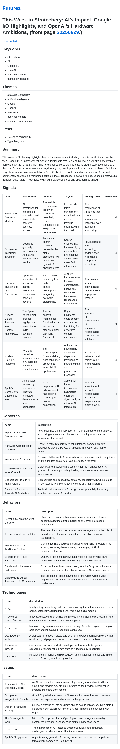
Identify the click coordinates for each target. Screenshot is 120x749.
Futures (11, 8)
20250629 (68, 32)
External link (9, 41)
